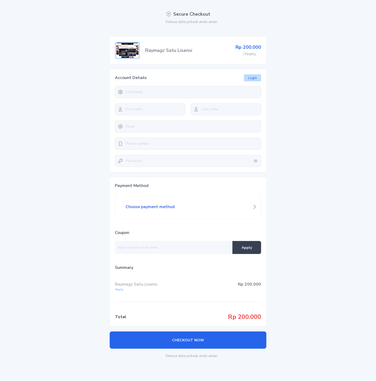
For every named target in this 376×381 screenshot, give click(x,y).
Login (252, 77)
